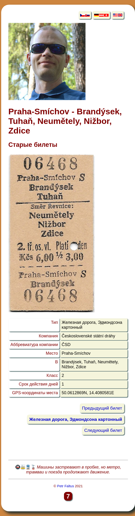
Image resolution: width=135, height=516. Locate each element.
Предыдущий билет (102, 408)
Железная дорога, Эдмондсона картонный (75, 419)
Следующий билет (103, 430)
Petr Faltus (65, 486)
